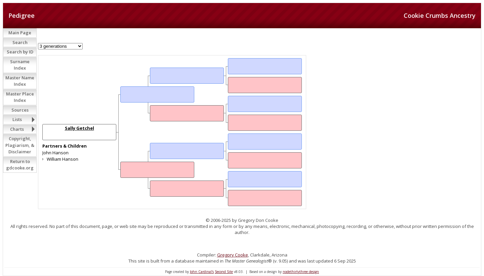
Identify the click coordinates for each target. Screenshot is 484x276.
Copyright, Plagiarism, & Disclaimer (19, 145)
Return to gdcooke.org (20, 164)
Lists (17, 119)
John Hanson (55, 153)
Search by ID (20, 52)
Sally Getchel (79, 128)
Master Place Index (20, 97)
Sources (20, 110)
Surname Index (20, 64)
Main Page (19, 33)
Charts (17, 129)
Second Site (224, 271)
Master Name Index (19, 81)
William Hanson (62, 159)
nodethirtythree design (301, 271)
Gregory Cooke (232, 255)
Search (20, 42)
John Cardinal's (202, 271)
